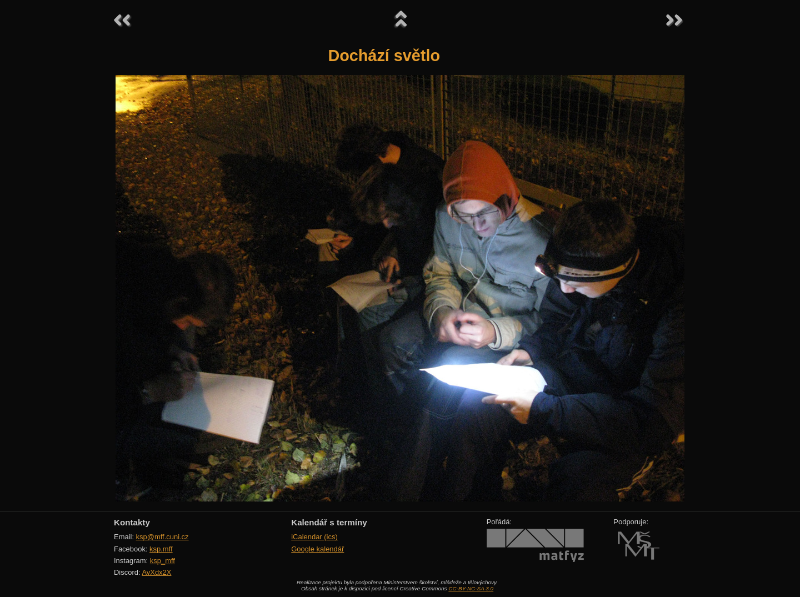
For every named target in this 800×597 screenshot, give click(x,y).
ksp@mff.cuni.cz (162, 537)
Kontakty (132, 522)
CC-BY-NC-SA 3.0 (470, 588)
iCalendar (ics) (314, 537)
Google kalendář (317, 549)
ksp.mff (161, 549)
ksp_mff (162, 560)
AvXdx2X (156, 572)
